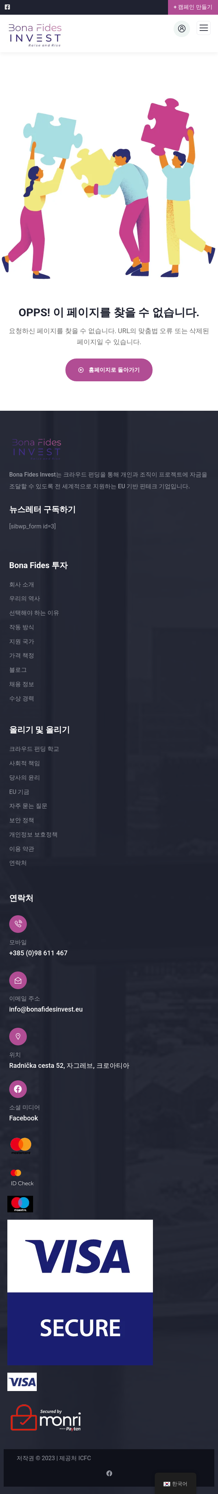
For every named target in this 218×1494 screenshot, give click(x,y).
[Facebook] (8, 7)
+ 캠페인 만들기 (193, 7)
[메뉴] (204, 29)
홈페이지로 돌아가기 (109, 370)
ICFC (84, 1458)
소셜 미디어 (24, 1107)
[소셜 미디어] (18, 1089)
